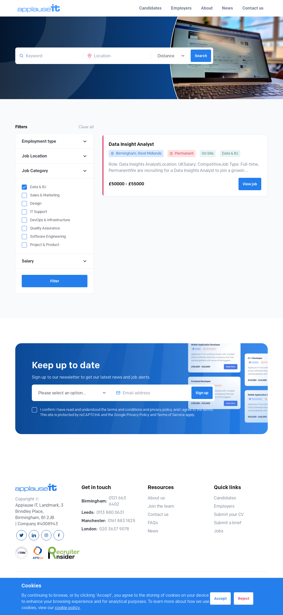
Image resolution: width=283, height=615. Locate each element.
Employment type (54, 141)
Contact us (253, 8)
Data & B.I (38, 187)
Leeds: (87, 512)
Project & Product (44, 245)
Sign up (202, 392)
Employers (226, 506)
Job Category (54, 170)
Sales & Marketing (44, 195)
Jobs (221, 531)
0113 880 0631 (110, 512)
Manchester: (93, 520)
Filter (54, 281)
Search (201, 55)
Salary (54, 261)
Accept (220, 598)
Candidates (227, 498)
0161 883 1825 (121, 520)
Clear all (86, 126)
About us (158, 498)
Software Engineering (48, 236)
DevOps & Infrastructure (50, 220)
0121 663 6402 (117, 501)
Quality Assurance (45, 228)
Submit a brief (230, 522)
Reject (243, 598)
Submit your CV (231, 514)
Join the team (163, 506)
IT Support (38, 212)
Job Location (54, 156)
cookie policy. (67, 607)
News (227, 8)
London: (89, 528)
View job (250, 184)
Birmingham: (94, 501)
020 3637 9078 (114, 528)
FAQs (155, 522)
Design (35, 203)
